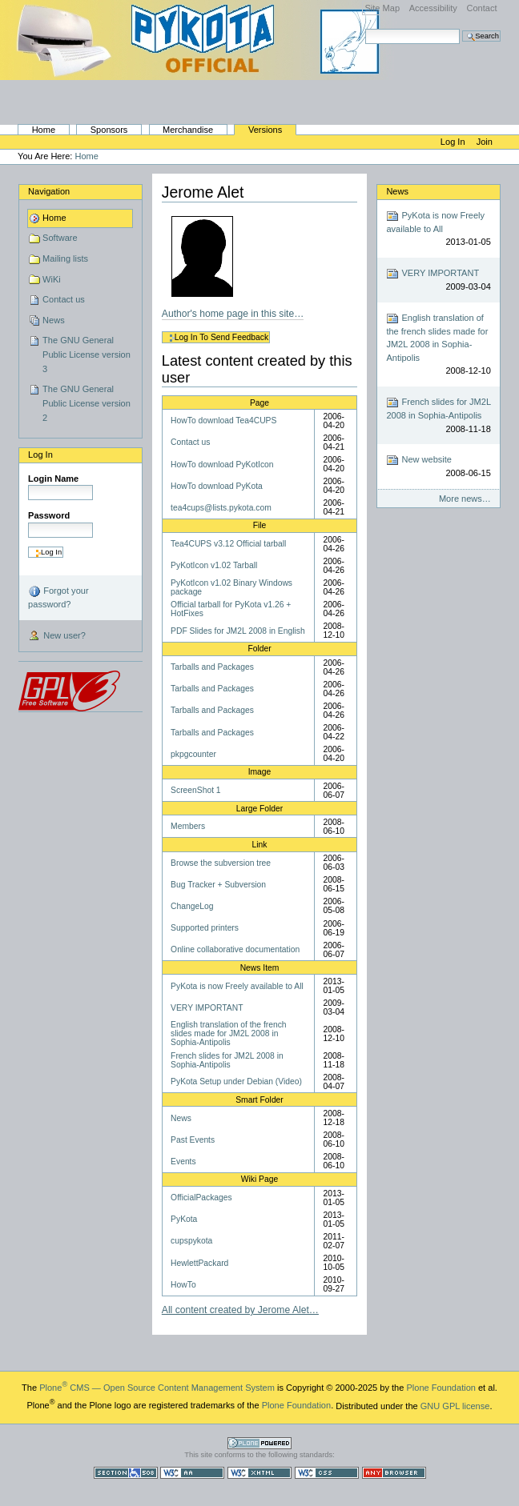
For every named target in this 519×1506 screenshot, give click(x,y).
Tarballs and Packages (212, 667)
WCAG (192, 1473)
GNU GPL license (455, 1405)
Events (183, 1161)
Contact (481, 8)
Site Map (382, 8)
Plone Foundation (440, 1387)
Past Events (193, 1140)
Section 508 (126, 1473)
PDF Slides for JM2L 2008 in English (238, 631)
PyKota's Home (200, 85)
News (53, 320)
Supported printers (205, 927)
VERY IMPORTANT (207, 1007)
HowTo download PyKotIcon (222, 464)
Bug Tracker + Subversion (218, 884)
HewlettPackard (199, 1263)
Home (43, 129)
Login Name (53, 478)
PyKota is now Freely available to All (237, 986)
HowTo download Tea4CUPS (223, 420)
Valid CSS (327, 1473)
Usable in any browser (394, 1473)
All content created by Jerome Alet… (240, 1310)
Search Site (364, 28)
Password (49, 515)
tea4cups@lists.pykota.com (221, 507)
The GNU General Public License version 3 (86, 354)
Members (188, 826)
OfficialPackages (201, 1197)
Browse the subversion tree (221, 863)
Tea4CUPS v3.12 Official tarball (228, 543)
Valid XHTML (259, 1473)
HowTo (183, 1284)
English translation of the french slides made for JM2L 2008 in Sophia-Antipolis (228, 1033)
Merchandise (188, 129)
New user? (57, 636)
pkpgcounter (193, 754)
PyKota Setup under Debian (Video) (236, 1081)
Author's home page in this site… (233, 313)
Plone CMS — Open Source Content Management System (157, 1387)
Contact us (63, 299)
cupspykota (191, 1240)
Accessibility (433, 8)
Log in (454, 141)
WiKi (51, 279)
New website (438, 467)
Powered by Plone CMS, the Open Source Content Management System (259, 1443)
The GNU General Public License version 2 (86, 403)
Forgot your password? (58, 597)
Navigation (49, 191)
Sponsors (109, 129)
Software (60, 237)
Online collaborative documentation (235, 949)
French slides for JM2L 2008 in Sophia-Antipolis (227, 1060)
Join (485, 141)
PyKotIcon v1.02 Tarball (214, 565)
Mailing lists (65, 258)
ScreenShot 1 (196, 790)
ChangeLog (192, 906)
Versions (265, 129)
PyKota (184, 1219)
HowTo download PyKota (217, 486)
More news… (465, 498)
